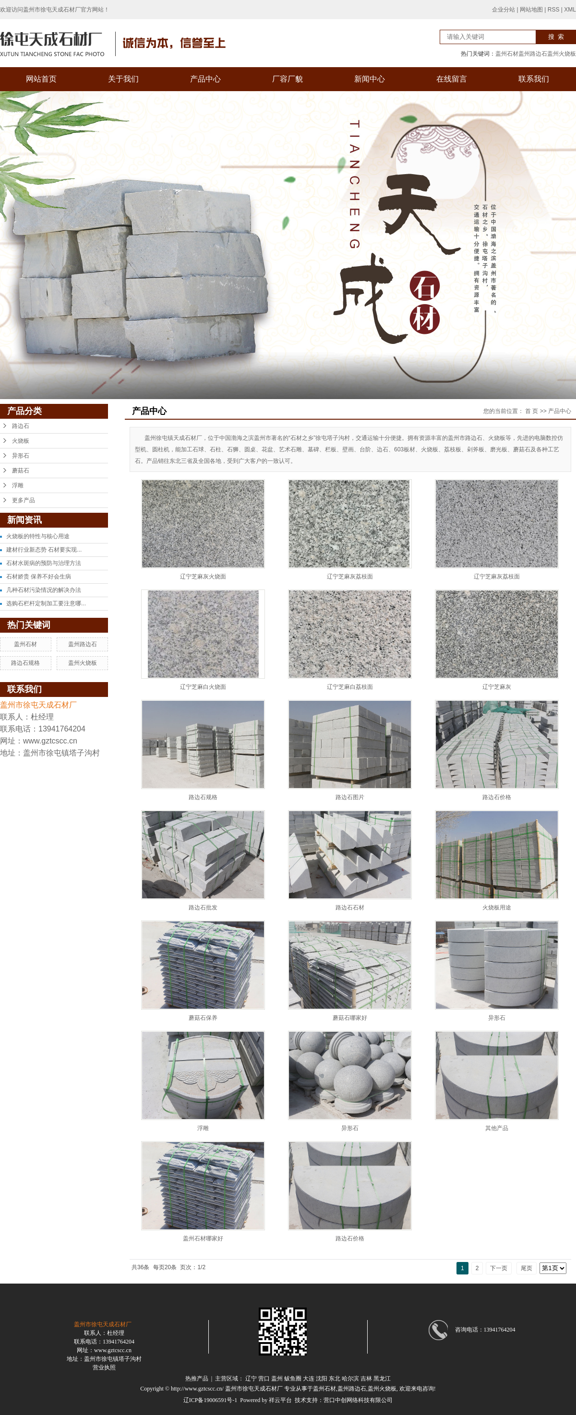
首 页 (531, 411)
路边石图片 (350, 797)
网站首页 (41, 79)
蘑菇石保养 (203, 1017)
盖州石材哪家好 (203, 1238)
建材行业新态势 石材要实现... (44, 549)
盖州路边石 (532, 53)
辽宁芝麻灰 (496, 687)
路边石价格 (496, 797)
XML (570, 9)
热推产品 (196, 1378)
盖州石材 (506, 53)
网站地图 (531, 9)
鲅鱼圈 (292, 1378)
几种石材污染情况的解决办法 (43, 590)
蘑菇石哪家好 (350, 1017)
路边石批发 (203, 907)
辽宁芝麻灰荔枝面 (350, 576)
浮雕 (18, 485)
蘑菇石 (20, 470)
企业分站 (503, 9)
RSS (554, 9)
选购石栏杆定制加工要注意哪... (46, 603)
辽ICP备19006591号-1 (210, 1400)
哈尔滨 (350, 1378)
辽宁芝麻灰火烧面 (203, 576)
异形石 (20, 455)
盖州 (277, 1378)
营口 (264, 1378)
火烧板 (20, 440)
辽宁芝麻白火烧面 (203, 687)
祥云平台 (280, 1400)
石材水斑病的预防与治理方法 (43, 563)
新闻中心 (369, 79)
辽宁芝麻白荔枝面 (350, 687)
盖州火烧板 (561, 53)
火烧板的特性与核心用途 (38, 536)
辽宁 (251, 1378)
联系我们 (533, 79)
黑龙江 (382, 1378)
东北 (334, 1378)
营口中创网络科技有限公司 (358, 1400)
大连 (308, 1378)
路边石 (20, 426)
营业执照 (104, 1367)
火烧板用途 (496, 907)
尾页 (526, 1268)
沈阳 (321, 1378)
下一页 (498, 1268)
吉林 (366, 1378)
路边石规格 (25, 663)
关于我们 (123, 79)
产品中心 (205, 79)
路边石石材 (350, 907)
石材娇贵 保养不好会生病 (38, 576)
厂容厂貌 (287, 79)
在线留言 (451, 79)
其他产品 (496, 1128)
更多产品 (23, 500)
